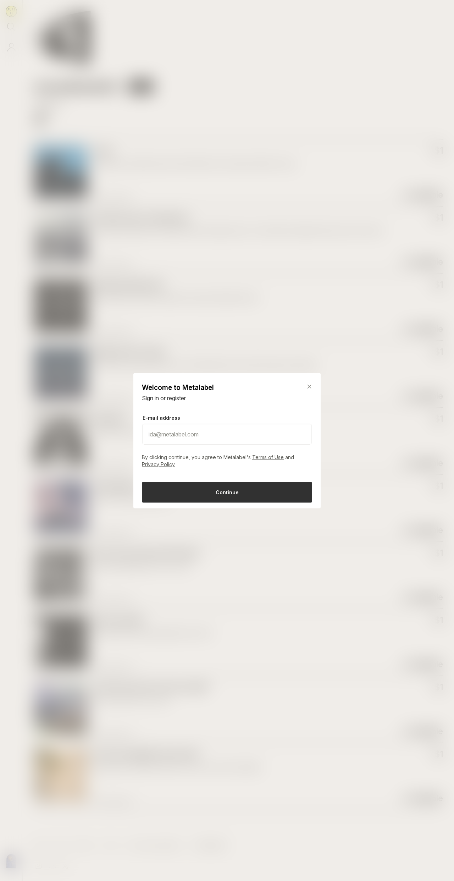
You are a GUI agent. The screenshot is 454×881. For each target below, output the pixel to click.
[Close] (309, 386)
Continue (227, 492)
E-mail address (161, 417)
